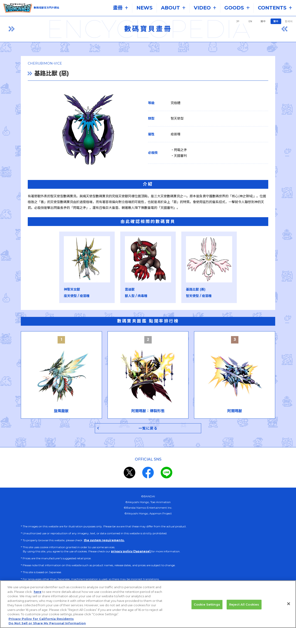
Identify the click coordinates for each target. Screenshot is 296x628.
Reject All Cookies (244, 609)
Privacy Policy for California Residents (41, 623)
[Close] (289, 608)
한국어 (289, 21)
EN (250, 21)
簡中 (263, 21)
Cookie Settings (207, 609)
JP (237, 21)
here (37, 596)
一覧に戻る (148, 428)
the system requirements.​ (104, 540)
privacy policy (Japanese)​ (131, 551)
